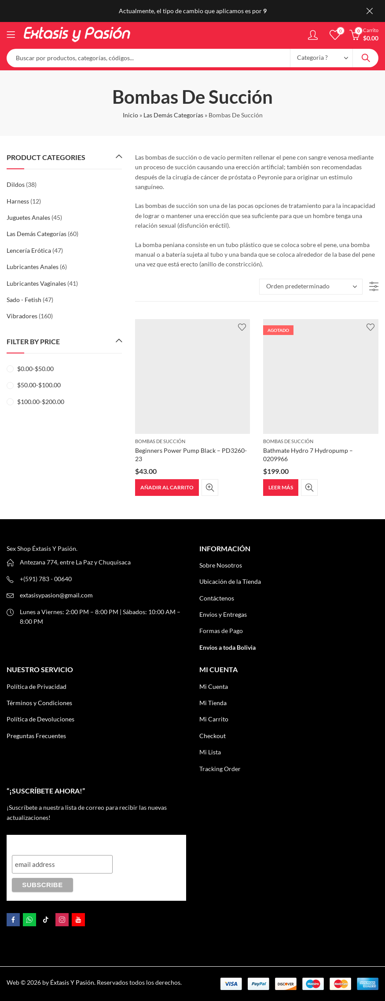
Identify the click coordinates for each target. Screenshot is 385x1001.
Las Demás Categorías (173, 115)
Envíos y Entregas (223, 614)
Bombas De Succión (160, 441)
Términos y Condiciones (39, 702)
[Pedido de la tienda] (311, 287)
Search (365, 58)
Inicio (130, 115)
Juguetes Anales (28, 217)
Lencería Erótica (29, 250)
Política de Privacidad (36, 686)
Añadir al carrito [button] (167, 487)
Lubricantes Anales (33, 266)
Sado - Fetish (24, 299)
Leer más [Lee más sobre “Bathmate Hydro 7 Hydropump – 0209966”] (280, 487)
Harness (18, 201)
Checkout (212, 735)
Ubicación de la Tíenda (230, 581)
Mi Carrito (213, 719)
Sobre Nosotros (220, 565)
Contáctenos (216, 598)
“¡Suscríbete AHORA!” (49, 843)
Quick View (210, 487)
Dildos (16, 184)
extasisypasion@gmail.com (56, 595)
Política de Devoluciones (40, 719)
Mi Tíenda (213, 702)
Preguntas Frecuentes (36, 735)
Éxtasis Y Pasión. (72, 982)
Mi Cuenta (213, 686)
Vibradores (22, 316)
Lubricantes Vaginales (36, 283)
